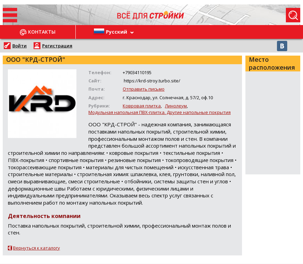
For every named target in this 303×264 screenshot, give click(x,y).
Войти (19, 46)
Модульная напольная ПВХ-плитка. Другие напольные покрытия (159, 112)
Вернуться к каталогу (36, 248)
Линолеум (176, 106)
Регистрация (57, 46)
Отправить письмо (144, 89)
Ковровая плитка (142, 106)
